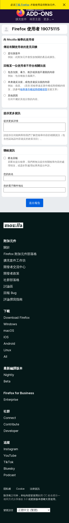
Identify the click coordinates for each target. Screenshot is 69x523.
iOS (6, 337)
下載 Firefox (22, 4)
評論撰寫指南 (13, 299)
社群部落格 (11, 280)
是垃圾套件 (14, 53)
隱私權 (7, 488)
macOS (9, 330)
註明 (13, 495)
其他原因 (13, 95)
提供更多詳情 (11, 120)
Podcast (10, 475)
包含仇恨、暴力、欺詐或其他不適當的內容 (31, 72)
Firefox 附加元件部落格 (20, 254)
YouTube (10, 455)
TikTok (9, 462)
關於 (7, 247)
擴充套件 (21, 19)
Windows (10, 324)
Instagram (11, 449)
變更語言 (8, 510)
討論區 (8, 286)
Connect (10, 418)
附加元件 (10, 241)
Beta (7, 381)
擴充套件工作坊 (15, 260)
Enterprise (11, 399)
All (5, 356)
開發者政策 (11, 273)
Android (9, 343)
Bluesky (9, 468)
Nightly (9, 375)
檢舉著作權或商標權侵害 (33, 89)
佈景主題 (35, 19)
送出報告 (34, 203)
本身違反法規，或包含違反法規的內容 (29, 81)
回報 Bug (10, 293)
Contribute (11, 424)
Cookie (20, 488)
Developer (11, 431)
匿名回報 (13, 158)
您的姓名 (10, 174)
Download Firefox (17, 317)
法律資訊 (35, 488)
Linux (7, 350)
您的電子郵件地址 (14, 185)
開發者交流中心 (15, 267)
